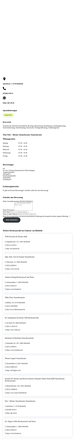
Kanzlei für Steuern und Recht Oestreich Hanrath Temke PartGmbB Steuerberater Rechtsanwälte (35, 381)
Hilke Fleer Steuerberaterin (15, 299)
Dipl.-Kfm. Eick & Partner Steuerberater (20, 258)
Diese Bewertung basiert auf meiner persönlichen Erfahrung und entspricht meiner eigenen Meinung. (36, 218)
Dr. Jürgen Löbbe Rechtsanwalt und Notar (20, 423)
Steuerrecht (8, 115)
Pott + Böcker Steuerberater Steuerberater (20, 403)
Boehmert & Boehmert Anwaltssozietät (19, 340)
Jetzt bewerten (12, 221)
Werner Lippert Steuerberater (15, 360)
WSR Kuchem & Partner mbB (16, 238)
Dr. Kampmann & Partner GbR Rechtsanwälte (22, 319)
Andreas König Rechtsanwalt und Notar (19, 279)
